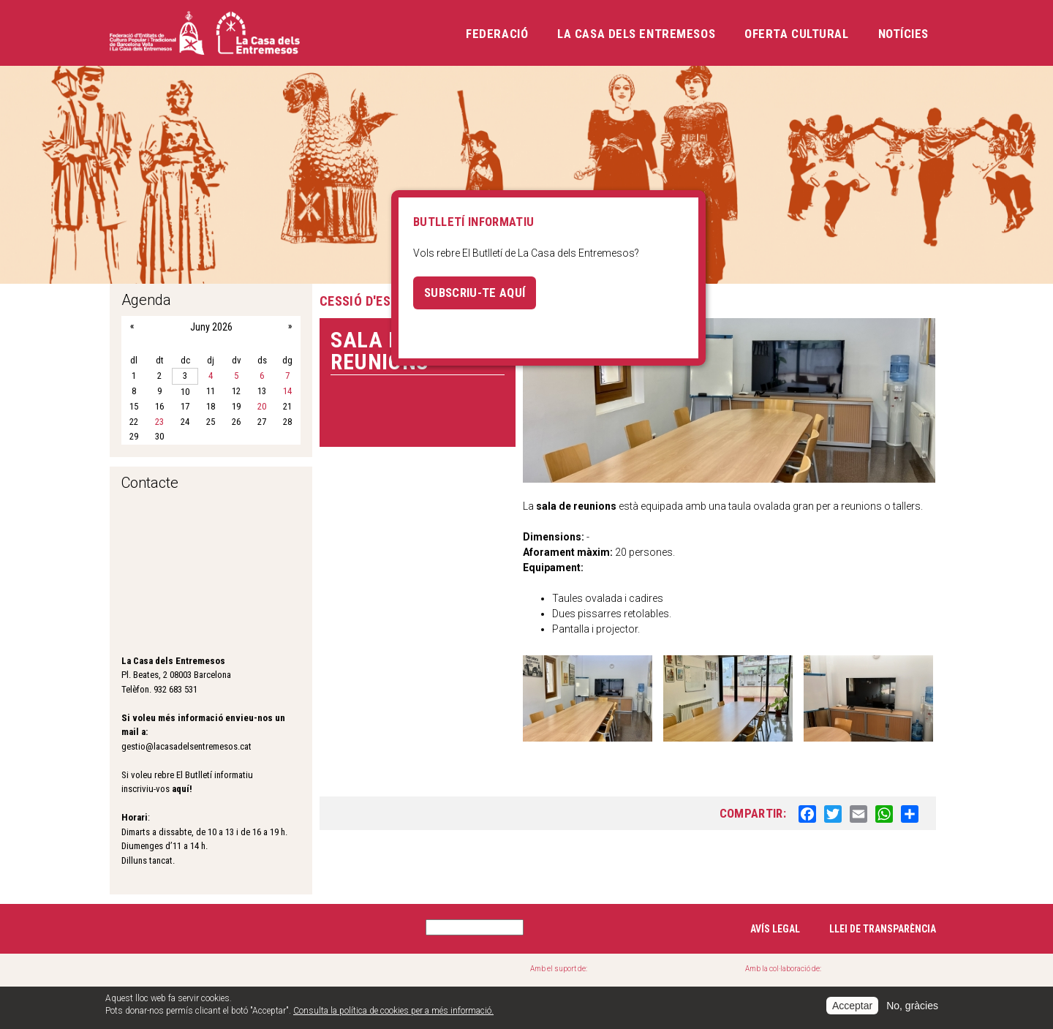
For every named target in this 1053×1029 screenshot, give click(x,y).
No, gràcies (912, 1005)
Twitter (229, 926)
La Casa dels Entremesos (636, 33)
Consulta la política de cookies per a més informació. (393, 1011)
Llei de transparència (882, 929)
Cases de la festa (351, 984)
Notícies (903, 33)
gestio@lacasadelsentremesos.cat (186, 746)
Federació (497, 33)
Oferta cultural (796, 33)
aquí (180, 788)
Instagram (179, 926)
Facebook (128, 926)
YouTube (280, 926)
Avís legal (775, 929)
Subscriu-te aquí (474, 292)
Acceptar (852, 1005)
